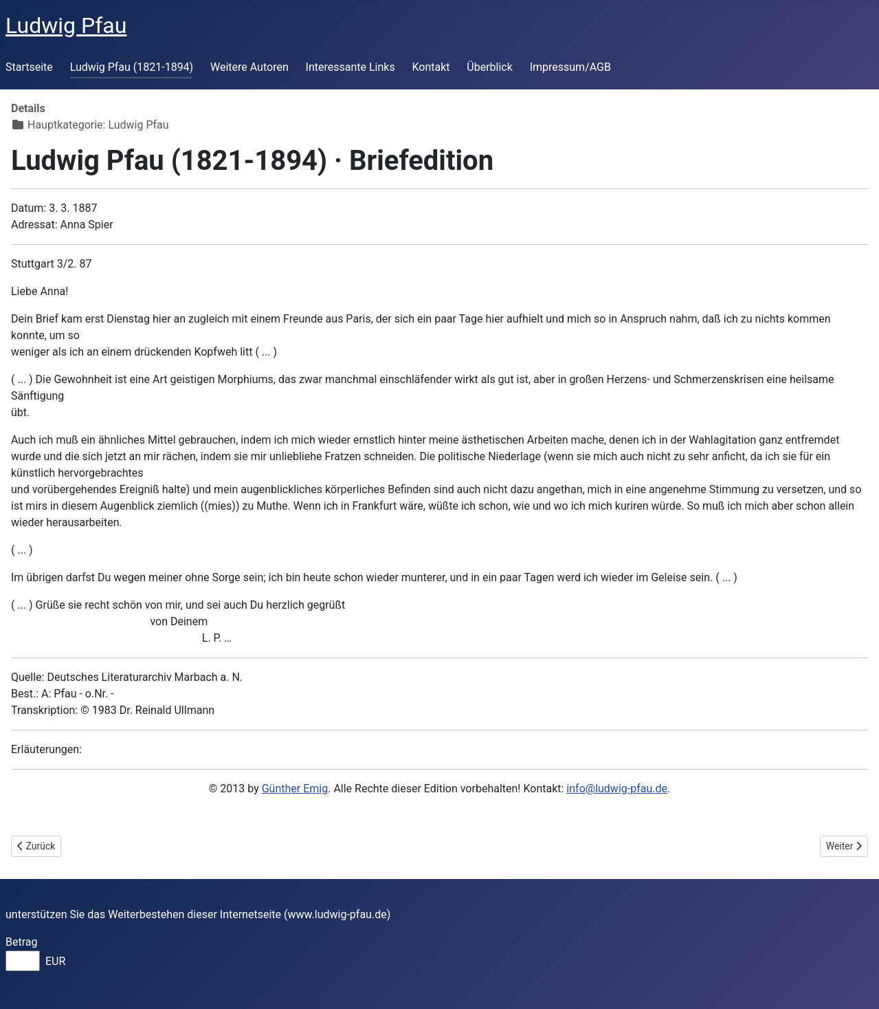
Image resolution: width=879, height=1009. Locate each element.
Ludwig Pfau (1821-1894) (132, 67)
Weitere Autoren (249, 67)
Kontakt (430, 67)
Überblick (490, 67)
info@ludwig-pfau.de (616, 788)
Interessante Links (350, 67)
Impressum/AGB (570, 67)
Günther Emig (295, 788)
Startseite (29, 67)
